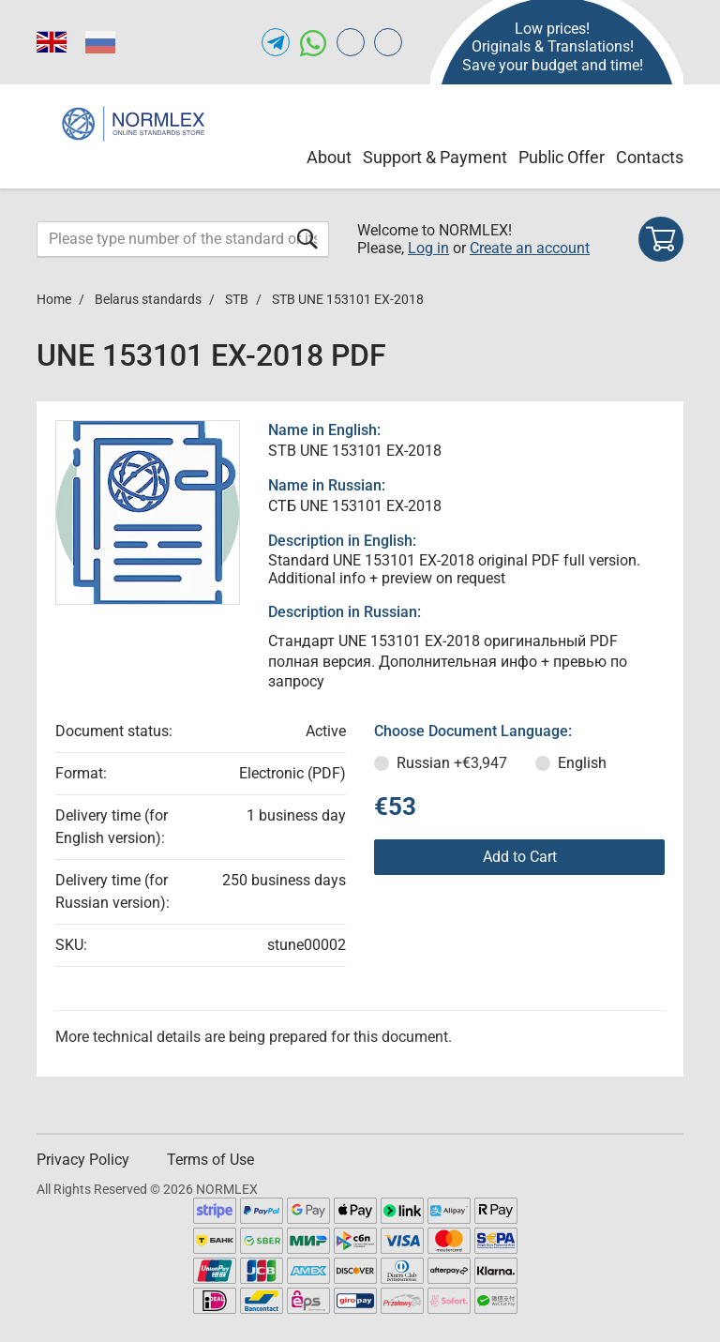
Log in (428, 248)
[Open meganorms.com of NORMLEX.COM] (388, 42)
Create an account (530, 248)
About (329, 157)
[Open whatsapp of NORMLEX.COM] (313, 42)
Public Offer (561, 157)
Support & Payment (435, 157)
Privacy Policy (83, 1160)
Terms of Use (210, 1160)
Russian (452, 763)
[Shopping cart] (660, 239)
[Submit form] (307, 238)
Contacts (649, 157)
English (582, 763)
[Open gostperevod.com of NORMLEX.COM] (351, 42)
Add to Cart (520, 857)
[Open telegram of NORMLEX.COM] (276, 42)
